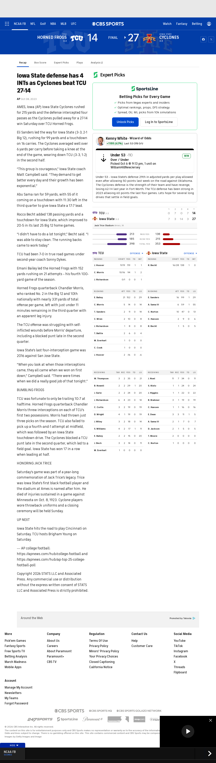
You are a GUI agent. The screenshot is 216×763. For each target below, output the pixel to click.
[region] (188, 731)
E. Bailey (98, 297)
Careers (52, 646)
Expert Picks (61, 62)
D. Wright (99, 414)
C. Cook (98, 347)
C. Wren (98, 319)
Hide (14, 745)
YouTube (180, 641)
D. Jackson (154, 428)
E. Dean (152, 414)
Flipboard (180, 672)
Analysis (96, 62)
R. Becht (152, 265)
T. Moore (152, 436)
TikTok (178, 646)
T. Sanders (99, 311)
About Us (53, 641)
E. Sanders (153, 297)
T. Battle (98, 333)
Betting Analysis (16, 656)
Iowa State (160, 253)
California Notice (100, 667)
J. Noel (151, 378)
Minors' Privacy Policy (104, 651)
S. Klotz (152, 385)
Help (134, 641)
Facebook (180, 656)
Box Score (40, 62)
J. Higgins (153, 392)
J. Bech (98, 443)
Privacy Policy (98, 646)
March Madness (15, 662)
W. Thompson (101, 378)
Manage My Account (18, 687)
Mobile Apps (13, 667)
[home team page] (149, 38)
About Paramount (59, 651)
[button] (187, 731)
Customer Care (142, 646)
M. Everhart (100, 340)
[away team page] (77, 38)
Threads (179, 667)
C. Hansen (153, 319)
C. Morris (99, 272)
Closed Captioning (102, 662)
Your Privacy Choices (103, 656)
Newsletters (13, 693)
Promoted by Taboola (182, 618)
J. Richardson (101, 279)
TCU (101, 253)
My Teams (11, 698)
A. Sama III (153, 304)
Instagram (181, 651)
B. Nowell (99, 385)
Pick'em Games (15, 641)
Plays (80, 62)
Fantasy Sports (15, 646)
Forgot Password (16, 703)
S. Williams (100, 428)
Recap (23, 62)
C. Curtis (99, 407)
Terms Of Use (98, 641)
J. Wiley (98, 421)
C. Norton (153, 311)
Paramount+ (55, 656)
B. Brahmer (154, 400)
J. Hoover (99, 265)
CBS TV (52, 662)
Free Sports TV (15, 651)
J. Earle (98, 392)
